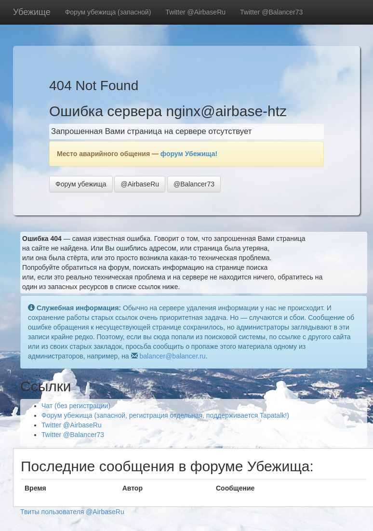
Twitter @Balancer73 (271, 12)
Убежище (32, 12)
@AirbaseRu (139, 184)
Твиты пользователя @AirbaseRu (72, 512)
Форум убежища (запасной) (108, 12)
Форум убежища (81, 184)
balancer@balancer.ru (172, 356)
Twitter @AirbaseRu (195, 12)
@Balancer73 (193, 184)
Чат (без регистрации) (75, 406)
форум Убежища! (188, 154)
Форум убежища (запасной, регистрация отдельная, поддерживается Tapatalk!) (165, 415)
